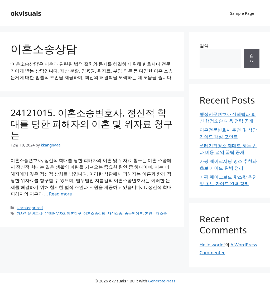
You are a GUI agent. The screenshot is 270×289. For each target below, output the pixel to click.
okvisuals (26, 13)
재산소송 (115, 213)
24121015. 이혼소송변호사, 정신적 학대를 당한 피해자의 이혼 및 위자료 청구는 (92, 123)
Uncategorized (30, 207)
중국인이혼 (133, 213)
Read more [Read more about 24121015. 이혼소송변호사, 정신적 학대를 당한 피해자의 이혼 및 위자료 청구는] (60, 194)
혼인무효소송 (156, 213)
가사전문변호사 (29, 213)
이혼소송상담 (94, 213)
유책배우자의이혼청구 (63, 213)
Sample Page (242, 13)
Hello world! (212, 245)
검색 (204, 45)
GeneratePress (161, 280)
